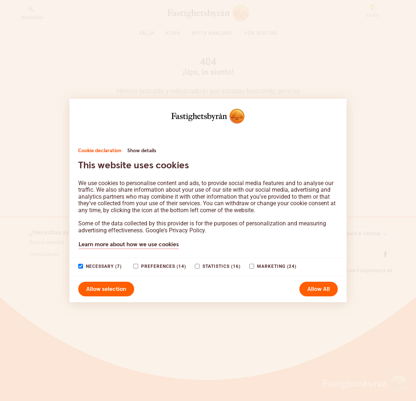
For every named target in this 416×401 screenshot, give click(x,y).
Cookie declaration (99, 151)
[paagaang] (80, 266)
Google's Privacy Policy (175, 230)
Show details (141, 151)
